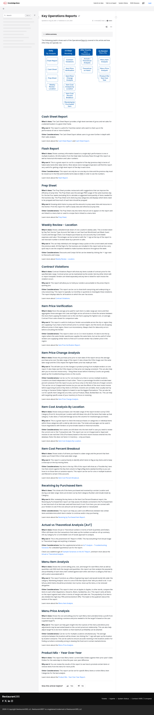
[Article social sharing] (106, 26)
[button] (17, 15)
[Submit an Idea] (98, 3)
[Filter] (34, 15)
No (81, 686)
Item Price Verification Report (69, 345)
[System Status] (123, 3)
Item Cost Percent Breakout (68, 478)
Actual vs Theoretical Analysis (52, 554)
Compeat (148, 699)
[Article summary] (77, 34)
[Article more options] (111, 26)
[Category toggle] (38, 17)
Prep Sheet (62, 217)
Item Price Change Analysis (68, 399)
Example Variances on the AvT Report (76, 552)
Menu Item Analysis (65, 603)
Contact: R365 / (138, 699)
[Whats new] (143, 3)
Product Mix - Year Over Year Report (71, 677)
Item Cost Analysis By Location (69, 441)
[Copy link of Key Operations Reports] (79, 16)
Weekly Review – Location (64, 259)
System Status (123, 699)
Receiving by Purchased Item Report (71, 517)
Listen (109, 21)
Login (150, 3)
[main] (77, 352)
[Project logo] (11, 3)
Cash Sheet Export (82, 141)
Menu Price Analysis (65, 645)
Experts (112, 699)
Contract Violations (62, 298)
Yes (70, 686)
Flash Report (63, 178)
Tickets (104, 699)
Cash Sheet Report (65, 141)
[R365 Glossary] (134, 3)
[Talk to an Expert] (111, 3)
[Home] (3, 9)
